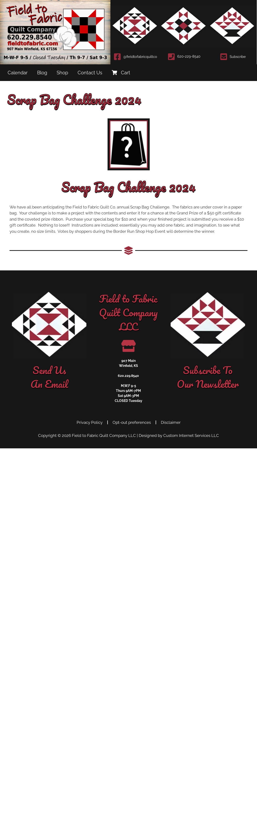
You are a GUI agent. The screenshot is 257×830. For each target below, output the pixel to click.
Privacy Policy (90, 422)
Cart (121, 73)
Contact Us (90, 73)
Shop (62, 73)
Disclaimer (171, 422)
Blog (42, 73)
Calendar (18, 73)
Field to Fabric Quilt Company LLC (104, 435)
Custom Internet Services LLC (191, 435)
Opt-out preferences (132, 422)
